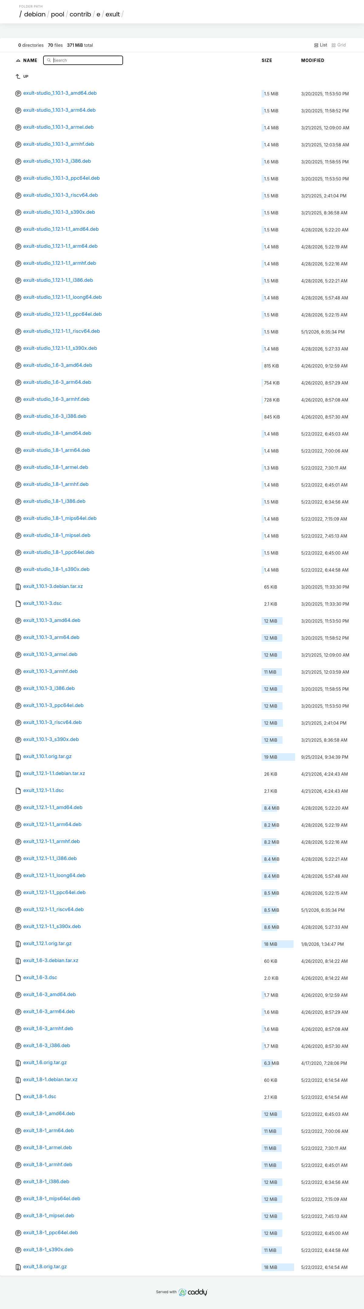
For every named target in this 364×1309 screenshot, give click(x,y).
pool (57, 14)
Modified (313, 60)
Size (267, 60)
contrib (80, 14)
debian (35, 14)
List (320, 45)
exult (113, 14)
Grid (338, 45)
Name (31, 60)
